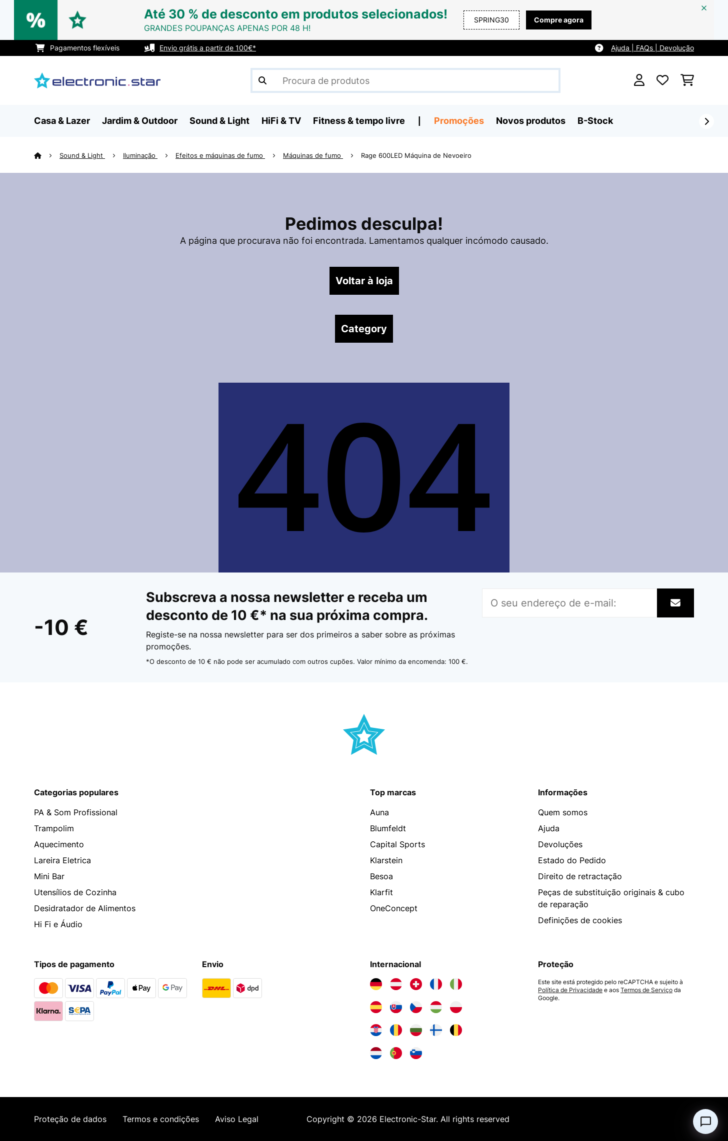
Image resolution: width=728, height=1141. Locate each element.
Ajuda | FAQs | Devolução (652, 47)
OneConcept (394, 908)
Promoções (459, 120)
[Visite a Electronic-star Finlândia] (436, 1030)
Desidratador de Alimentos (85, 908)
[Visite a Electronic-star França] (436, 984)
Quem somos (563, 812)
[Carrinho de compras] (687, 80)
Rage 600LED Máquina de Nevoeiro (416, 155)
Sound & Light (82, 155)
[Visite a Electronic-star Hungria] (436, 1007)
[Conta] (639, 80)
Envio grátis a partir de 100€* (208, 47)
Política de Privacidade (570, 990)
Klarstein (386, 860)
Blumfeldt (388, 828)
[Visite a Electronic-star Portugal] (396, 1053)
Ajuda (549, 828)
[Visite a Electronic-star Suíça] (416, 984)
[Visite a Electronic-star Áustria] (396, 984)
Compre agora (559, 19)
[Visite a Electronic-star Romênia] (396, 1030)
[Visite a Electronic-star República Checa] (416, 1007)
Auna (379, 812)
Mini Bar (49, 876)
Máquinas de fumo (313, 155)
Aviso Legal (236, 1119)
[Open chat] (705, 1121)
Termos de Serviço (646, 990)
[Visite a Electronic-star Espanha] (376, 1007)
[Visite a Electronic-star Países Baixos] (376, 1053)
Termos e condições (160, 1119)
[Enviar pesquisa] (262, 80)
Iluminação (140, 155)
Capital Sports (397, 844)
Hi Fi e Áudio (58, 924)
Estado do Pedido (572, 860)
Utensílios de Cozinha (75, 892)
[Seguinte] (706, 121)
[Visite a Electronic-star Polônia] (456, 1007)
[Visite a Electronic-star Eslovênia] (416, 1053)
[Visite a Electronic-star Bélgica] (456, 1030)
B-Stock (595, 120)
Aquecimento (59, 844)
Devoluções (560, 844)
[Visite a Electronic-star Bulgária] (416, 1030)
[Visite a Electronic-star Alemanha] (376, 984)
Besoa (381, 876)
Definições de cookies (580, 920)
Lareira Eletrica (62, 860)
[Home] (47, 155)
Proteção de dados (70, 1119)
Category (364, 329)
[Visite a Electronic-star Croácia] (376, 1030)
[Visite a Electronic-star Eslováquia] (396, 1007)
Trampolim (54, 828)
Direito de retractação (580, 876)
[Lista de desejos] (662, 80)
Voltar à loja (364, 281)
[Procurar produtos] (405, 80)
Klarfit (381, 892)
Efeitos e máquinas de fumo (220, 155)
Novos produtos (531, 120)
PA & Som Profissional (76, 812)
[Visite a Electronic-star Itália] (456, 984)
